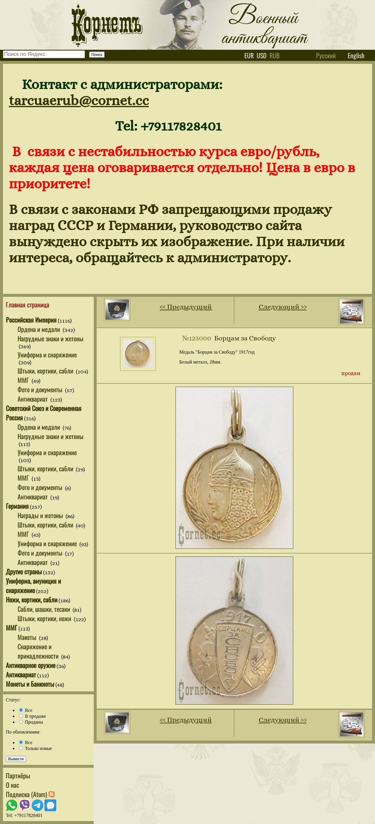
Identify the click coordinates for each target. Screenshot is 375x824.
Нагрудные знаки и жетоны (50, 338)
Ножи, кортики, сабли (31, 599)
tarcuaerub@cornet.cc (79, 100)
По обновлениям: (23, 731)
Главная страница (27, 304)
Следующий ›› (283, 307)
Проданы (31, 721)
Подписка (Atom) (30, 794)
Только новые (35, 748)
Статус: (13, 699)
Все (25, 710)
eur (249, 55)
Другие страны (24, 571)
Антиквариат (33, 398)
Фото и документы (41, 389)
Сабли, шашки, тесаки (44, 609)
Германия (17, 505)
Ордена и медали (40, 329)
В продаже (32, 716)
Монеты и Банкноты (30, 683)
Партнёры (18, 775)
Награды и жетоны (41, 515)
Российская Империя (31, 319)
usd (262, 55)
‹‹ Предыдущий (186, 307)
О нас (12, 784)
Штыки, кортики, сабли (46, 370)
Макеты (28, 637)
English (356, 55)
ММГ (24, 380)
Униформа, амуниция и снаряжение (33, 585)
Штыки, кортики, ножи (45, 618)
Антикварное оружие (30, 665)
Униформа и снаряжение (47, 354)
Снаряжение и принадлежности (39, 651)
